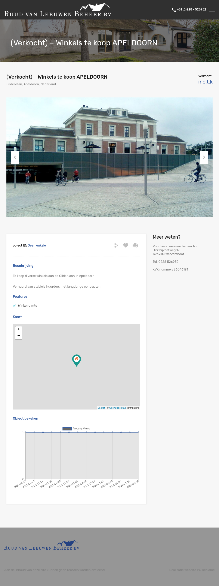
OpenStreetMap (117, 408)
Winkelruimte (27, 306)
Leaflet (101, 408)
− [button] (18, 336)
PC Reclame (206, 570)
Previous (15, 157)
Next (204, 157)
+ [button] (18, 329)
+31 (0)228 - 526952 (191, 9)
